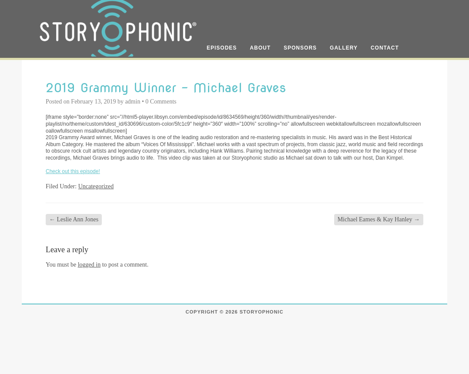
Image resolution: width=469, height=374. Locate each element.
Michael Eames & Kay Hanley (379, 219)
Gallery (344, 48)
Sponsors (300, 48)
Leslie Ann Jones (73, 219)
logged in (89, 264)
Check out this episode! (73, 171)
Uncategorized (96, 186)
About (260, 48)
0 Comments (160, 101)
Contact (385, 48)
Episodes (222, 48)
